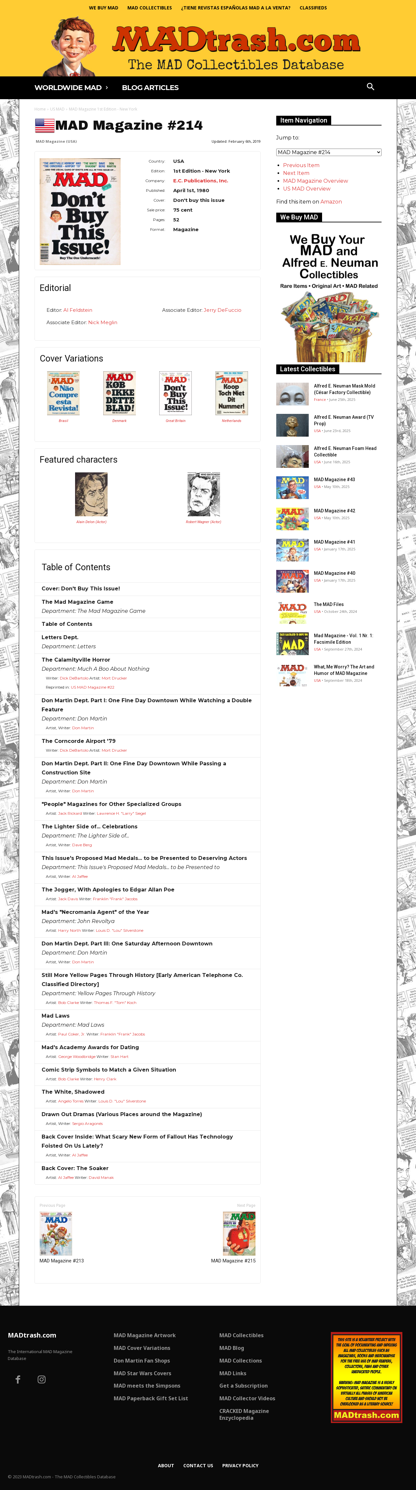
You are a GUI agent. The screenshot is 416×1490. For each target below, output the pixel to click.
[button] (371, 87)
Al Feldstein (77, 310)
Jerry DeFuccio (222, 310)
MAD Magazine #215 (233, 1238)
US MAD (57, 109)
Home (40, 109)
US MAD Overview (307, 189)
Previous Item (301, 165)
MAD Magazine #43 (334, 479)
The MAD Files (329, 604)
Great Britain (176, 421)
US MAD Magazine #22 (92, 687)
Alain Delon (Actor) (91, 522)
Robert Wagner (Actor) (203, 522)
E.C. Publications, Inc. (200, 181)
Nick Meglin (102, 322)
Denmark (119, 421)
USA (317, 430)
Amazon (331, 202)
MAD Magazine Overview (315, 181)
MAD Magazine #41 (334, 542)
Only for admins (57, 1294)
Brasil (63, 421)
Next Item (296, 173)
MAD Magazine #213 (62, 1238)
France (320, 399)
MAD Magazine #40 (334, 573)
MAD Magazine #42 (334, 510)
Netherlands (231, 421)
